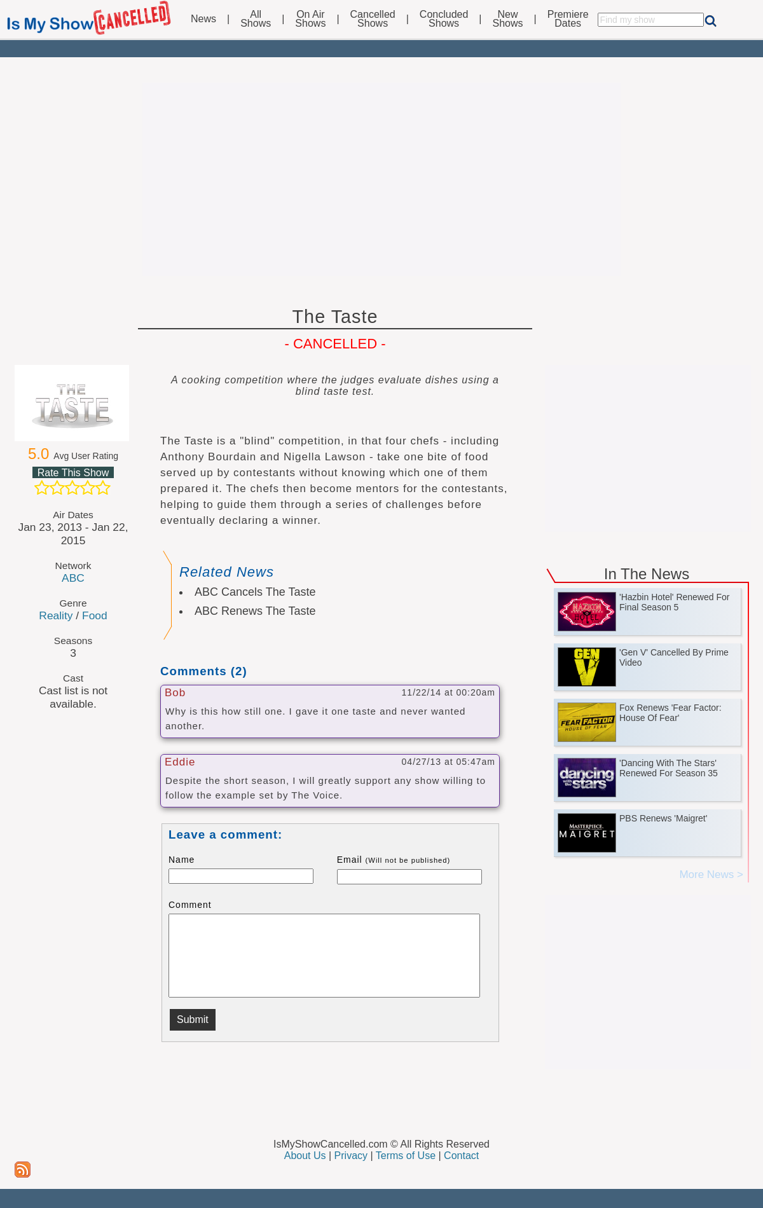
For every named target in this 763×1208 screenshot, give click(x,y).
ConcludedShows (444, 19)
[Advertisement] (381, 179)
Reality (55, 615)
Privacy (351, 1155)
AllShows (255, 19)
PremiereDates (568, 19)
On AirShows (310, 19)
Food (94, 615)
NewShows (508, 19)
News (203, 19)
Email (394, 860)
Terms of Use (406, 1155)
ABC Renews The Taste (255, 611)
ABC (73, 578)
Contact (461, 1155)
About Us (305, 1155)
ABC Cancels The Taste (255, 592)
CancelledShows (372, 19)
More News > (711, 874)
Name (181, 860)
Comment (190, 905)
